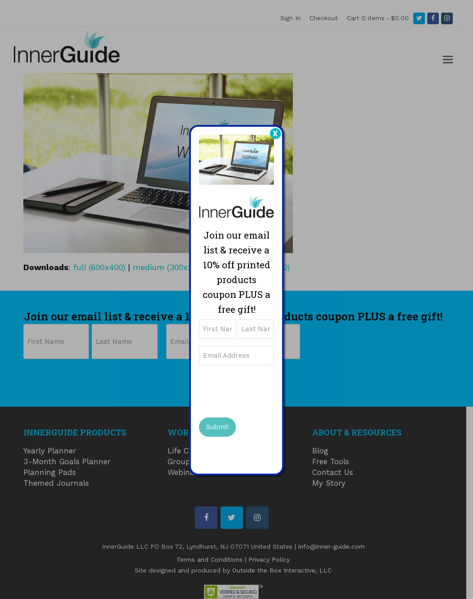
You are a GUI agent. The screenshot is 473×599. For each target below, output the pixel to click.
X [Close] (275, 133)
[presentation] (267, 390)
